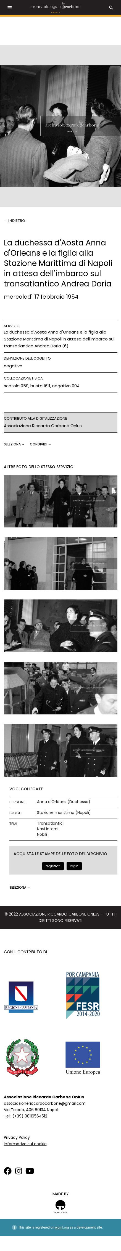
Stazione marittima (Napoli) (64, 813)
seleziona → (15, 444)
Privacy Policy (17, 1137)
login (74, 866)
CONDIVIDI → (40, 444)
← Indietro (14, 220)
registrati (53, 866)
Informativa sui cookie (25, 1144)
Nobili (42, 834)
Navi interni (47, 829)
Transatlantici (50, 823)
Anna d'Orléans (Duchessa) (63, 802)
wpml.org (62, 1227)
